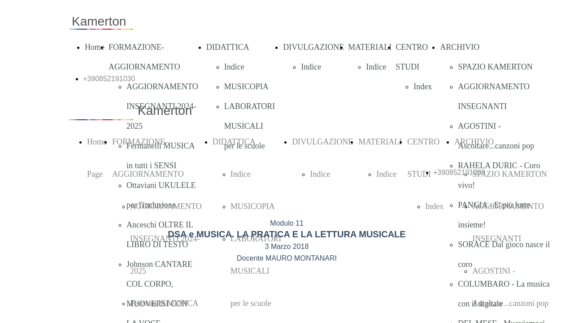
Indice (234, 66)
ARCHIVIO (459, 47)
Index (422, 86)
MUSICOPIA (246, 86)
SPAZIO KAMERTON (495, 66)
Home (94, 47)
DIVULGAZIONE (313, 47)
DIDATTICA (227, 47)
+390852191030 (109, 79)
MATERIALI (369, 47)
